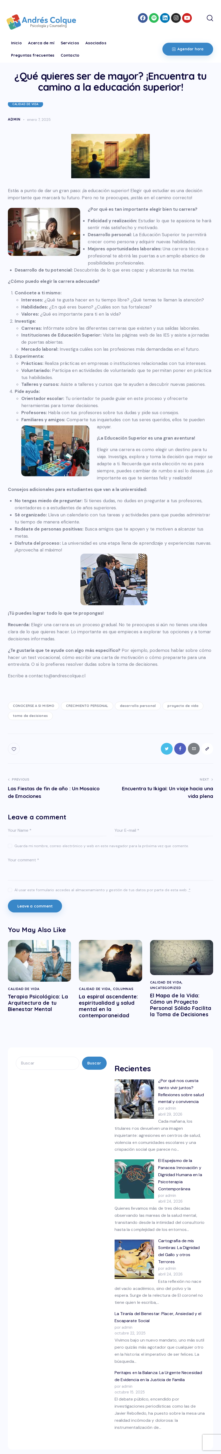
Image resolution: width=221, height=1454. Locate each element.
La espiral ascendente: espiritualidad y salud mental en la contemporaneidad (108, 1006)
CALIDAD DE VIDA (25, 104)
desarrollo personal (138, 706)
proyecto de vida (182, 706)
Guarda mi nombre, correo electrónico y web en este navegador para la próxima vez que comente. (101, 846)
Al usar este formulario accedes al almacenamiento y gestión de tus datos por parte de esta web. (102, 890)
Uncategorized (165, 988)
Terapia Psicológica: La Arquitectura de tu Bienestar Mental (38, 1003)
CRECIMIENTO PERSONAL (87, 706)
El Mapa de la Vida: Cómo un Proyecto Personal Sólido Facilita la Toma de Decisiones (180, 1005)
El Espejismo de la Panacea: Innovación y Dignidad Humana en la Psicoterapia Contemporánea (180, 1175)
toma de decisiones (30, 716)
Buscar (94, 1063)
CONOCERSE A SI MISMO (33, 706)
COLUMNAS (123, 989)
